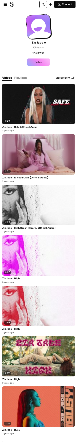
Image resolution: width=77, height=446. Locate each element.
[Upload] (50, 4)
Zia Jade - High (11, 278)
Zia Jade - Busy (11, 429)
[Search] (43, 4)
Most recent (65, 78)
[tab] (7, 78)
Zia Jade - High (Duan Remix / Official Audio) (28, 228)
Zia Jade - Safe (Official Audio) (20, 127)
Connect (64, 4)
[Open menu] (5, 4)
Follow (38, 62)
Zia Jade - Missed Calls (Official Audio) (25, 177)
